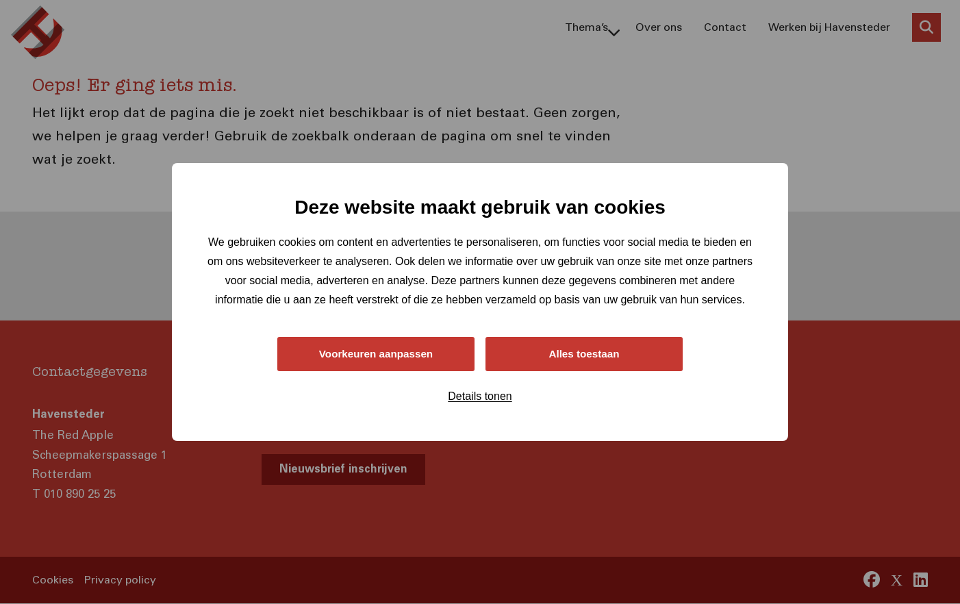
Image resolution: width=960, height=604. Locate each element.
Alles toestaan (584, 354)
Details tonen (479, 397)
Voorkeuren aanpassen (376, 354)
